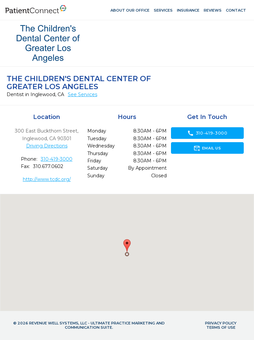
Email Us (207, 148)
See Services (82, 94)
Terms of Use (220, 327)
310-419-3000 (56, 159)
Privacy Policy (220, 323)
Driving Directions (46, 146)
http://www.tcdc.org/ (47, 179)
